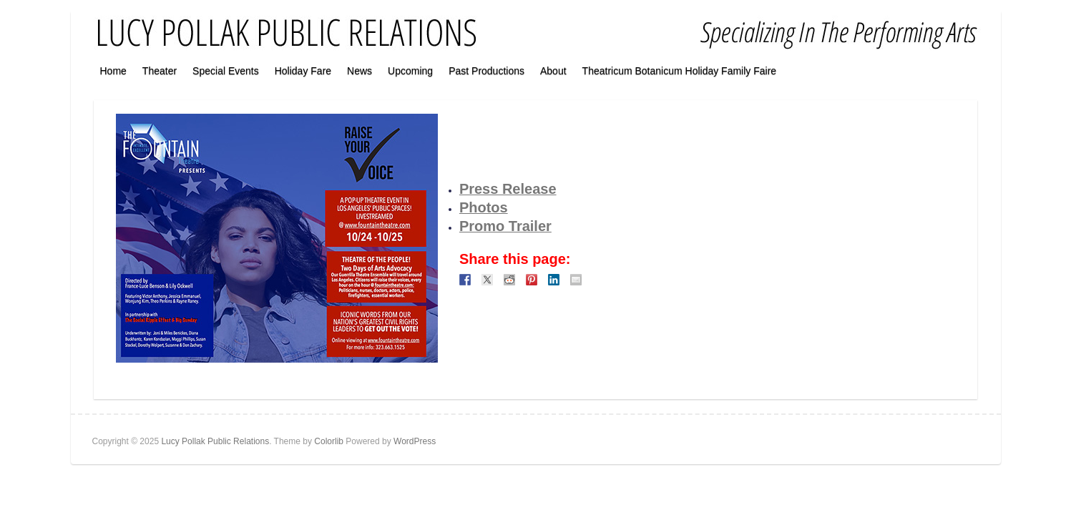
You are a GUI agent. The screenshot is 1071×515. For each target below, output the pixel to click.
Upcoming (410, 71)
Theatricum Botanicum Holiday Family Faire (679, 71)
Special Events (225, 71)
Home (113, 71)
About (553, 71)
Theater (159, 71)
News (359, 71)
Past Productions (486, 71)
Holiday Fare (303, 71)
